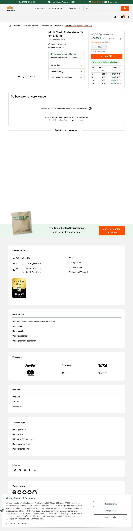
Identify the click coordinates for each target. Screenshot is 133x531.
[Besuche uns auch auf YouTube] (25, 470)
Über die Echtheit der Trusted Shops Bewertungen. (66, 120)
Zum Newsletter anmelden (111, 231)
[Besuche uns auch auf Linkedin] (30, 470)
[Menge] (96, 47)
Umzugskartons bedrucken (24, 341)
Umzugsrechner (75, 267)
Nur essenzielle (110, 517)
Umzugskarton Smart (21, 444)
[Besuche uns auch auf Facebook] (15, 470)
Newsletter (17, 406)
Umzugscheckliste (20, 336)
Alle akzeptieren (109, 504)
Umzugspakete (19, 429)
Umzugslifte (17, 434)
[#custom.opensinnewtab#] (103, 2)
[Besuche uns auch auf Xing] (35, 470)
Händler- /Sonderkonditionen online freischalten (33, 321)
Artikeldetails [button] (56, 65)
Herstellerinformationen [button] (61, 77)
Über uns (16, 397)
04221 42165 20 (23, 258)
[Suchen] (102, 8)
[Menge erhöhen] (103, 47)
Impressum (10, 523)
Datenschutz (22, 523)
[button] (76, 8)
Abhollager (17, 326)
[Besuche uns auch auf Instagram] (20, 470)
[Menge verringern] (93, 47)
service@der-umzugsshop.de (28, 263)
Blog (71, 258)
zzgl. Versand (96, 42)
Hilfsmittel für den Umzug (23, 439)
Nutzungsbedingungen (80, 117)
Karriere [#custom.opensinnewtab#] (15, 401)
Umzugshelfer (75, 262)
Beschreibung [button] (57, 71)
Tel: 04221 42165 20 (27, 2)
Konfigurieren (110, 511)
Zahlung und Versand (78, 272)
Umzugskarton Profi (21, 449)
